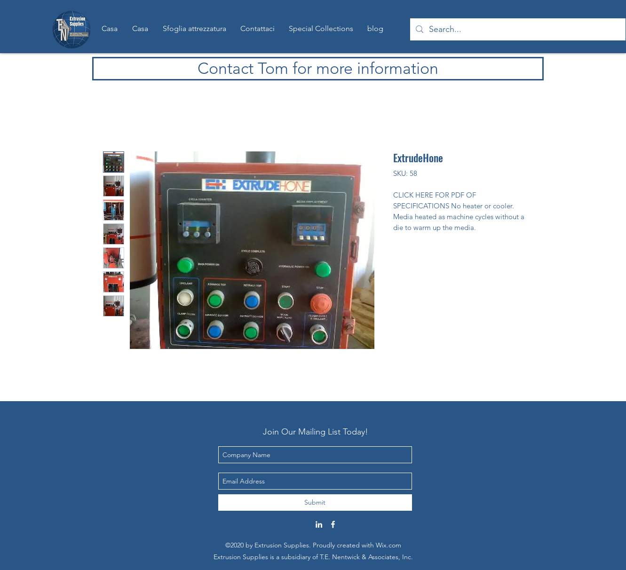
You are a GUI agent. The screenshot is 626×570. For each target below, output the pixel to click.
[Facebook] (333, 524)
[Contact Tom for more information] (318, 68)
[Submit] (315, 502)
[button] (321, 28)
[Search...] (517, 29)
